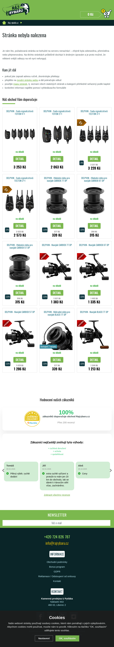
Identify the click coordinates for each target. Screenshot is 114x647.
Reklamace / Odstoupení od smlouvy (57, 576)
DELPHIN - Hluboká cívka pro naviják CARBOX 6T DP (94, 179)
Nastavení (44, 638)
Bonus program (57, 567)
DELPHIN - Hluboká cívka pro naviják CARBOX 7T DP (57, 179)
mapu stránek (20, 84)
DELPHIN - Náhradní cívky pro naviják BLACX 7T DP (57, 313)
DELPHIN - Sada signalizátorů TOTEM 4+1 (19, 112)
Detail (20, 159)
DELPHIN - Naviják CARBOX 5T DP (20, 312)
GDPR (57, 571)
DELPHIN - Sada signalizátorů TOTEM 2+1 (57, 112)
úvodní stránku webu (27, 80)
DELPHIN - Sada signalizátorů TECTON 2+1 (19, 179)
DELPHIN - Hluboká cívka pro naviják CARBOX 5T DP (20, 246)
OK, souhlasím (67, 638)
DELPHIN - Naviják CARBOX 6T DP (94, 245)
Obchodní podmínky (57, 562)
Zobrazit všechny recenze (57, 495)
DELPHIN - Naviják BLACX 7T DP (94, 312)
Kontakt (57, 581)
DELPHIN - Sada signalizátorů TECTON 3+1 (94, 112)
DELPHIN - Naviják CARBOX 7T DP (57, 245)
